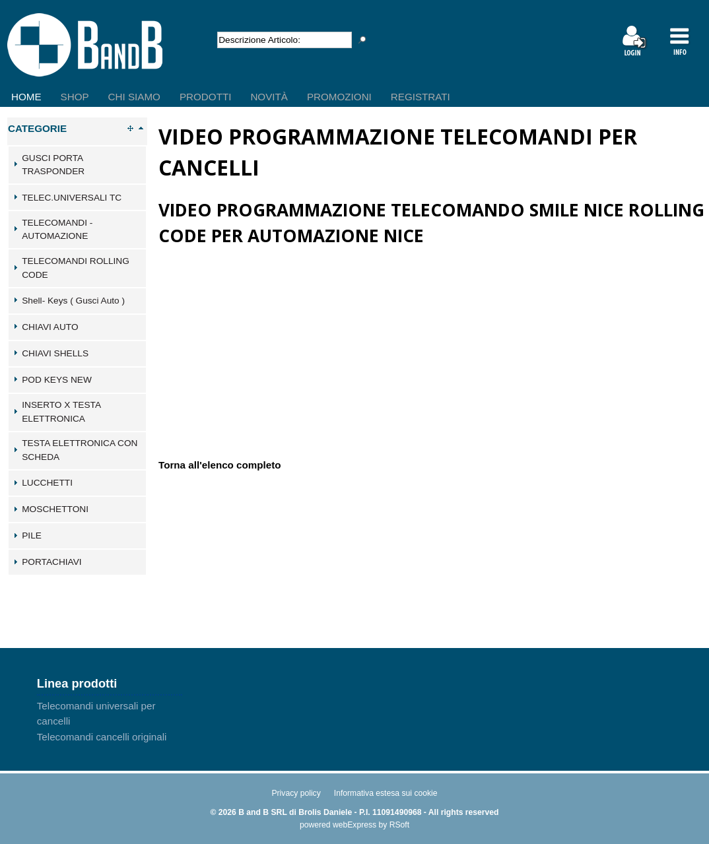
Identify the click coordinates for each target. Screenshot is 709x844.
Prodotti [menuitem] (205, 96)
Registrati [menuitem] (420, 96)
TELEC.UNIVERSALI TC (71, 198)
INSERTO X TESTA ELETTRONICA (61, 412)
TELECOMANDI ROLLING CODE (75, 268)
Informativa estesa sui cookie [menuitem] (386, 793)
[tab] (77, 165)
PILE (32, 535)
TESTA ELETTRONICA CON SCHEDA (79, 450)
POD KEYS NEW (57, 380)
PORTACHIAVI (51, 562)
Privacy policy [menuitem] (295, 793)
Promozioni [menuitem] (339, 96)
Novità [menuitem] (269, 96)
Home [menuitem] (26, 96)
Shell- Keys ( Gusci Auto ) (73, 301)
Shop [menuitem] (75, 96)
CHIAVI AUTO (50, 327)
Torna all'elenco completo (219, 464)
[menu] (232, 86)
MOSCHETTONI (55, 509)
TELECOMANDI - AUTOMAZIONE (57, 230)
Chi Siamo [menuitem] (134, 96)
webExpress (354, 824)
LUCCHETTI (47, 483)
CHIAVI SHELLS (55, 353)
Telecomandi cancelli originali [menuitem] (102, 736)
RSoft (399, 824)
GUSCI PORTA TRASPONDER (53, 165)
